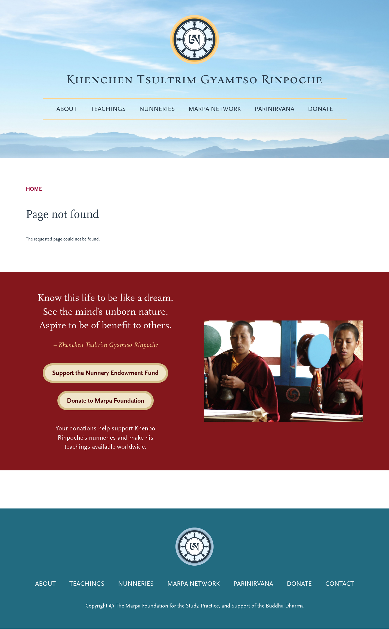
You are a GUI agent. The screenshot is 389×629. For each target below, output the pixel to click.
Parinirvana (274, 109)
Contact (339, 583)
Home (34, 189)
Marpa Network (215, 109)
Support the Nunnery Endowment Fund (105, 373)
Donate (320, 109)
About (66, 109)
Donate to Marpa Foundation (105, 400)
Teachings (108, 109)
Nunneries (157, 109)
